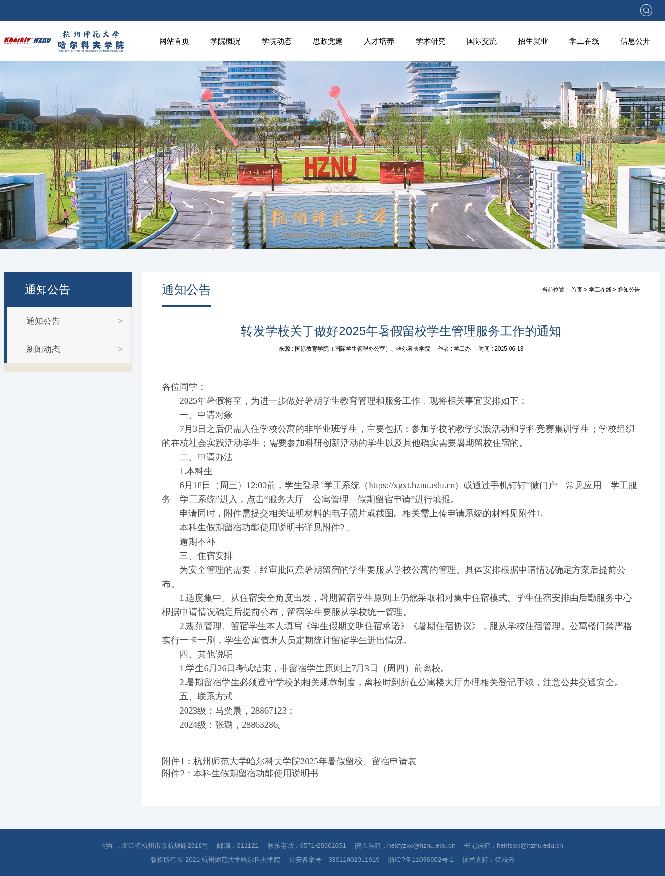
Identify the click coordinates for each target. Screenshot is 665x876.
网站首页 (174, 41)
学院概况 (225, 41)
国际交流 (482, 41)
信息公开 (635, 41)
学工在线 (584, 41)
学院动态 (277, 41)
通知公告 (629, 289)
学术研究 (431, 41)
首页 (576, 289)
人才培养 (379, 41)
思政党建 (328, 41)
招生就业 (533, 41)
